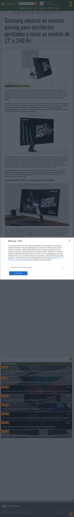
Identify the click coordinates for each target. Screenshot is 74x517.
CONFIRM (18, 273)
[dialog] (37, 258)
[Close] (70, 241)
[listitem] (37, 267)
